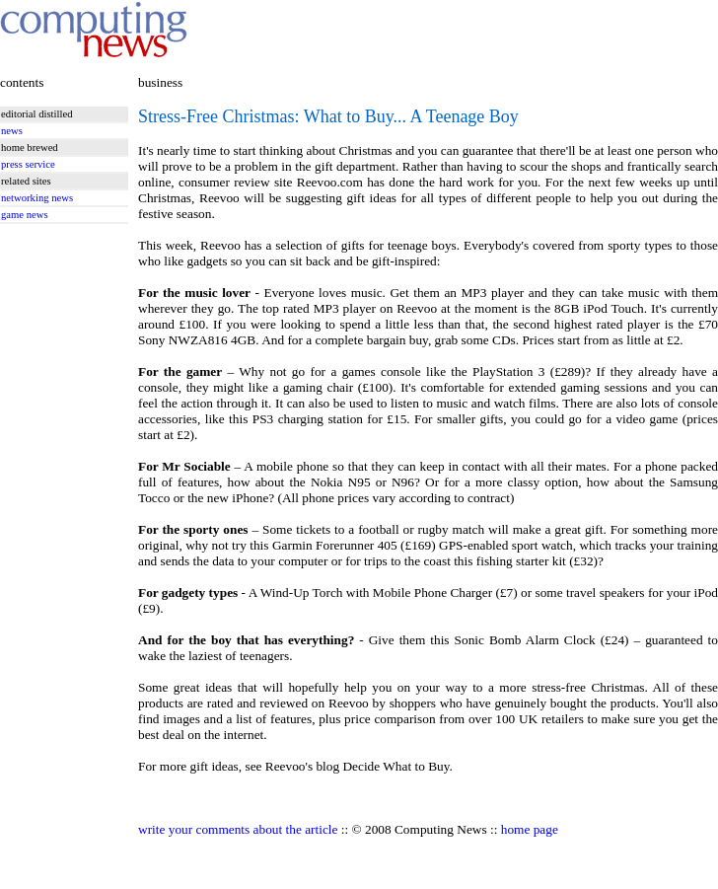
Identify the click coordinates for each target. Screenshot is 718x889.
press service (28, 164)
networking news (37, 197)
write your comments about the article (237, 829)
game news (24, 214)
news (12, 130)
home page (529, 829)
